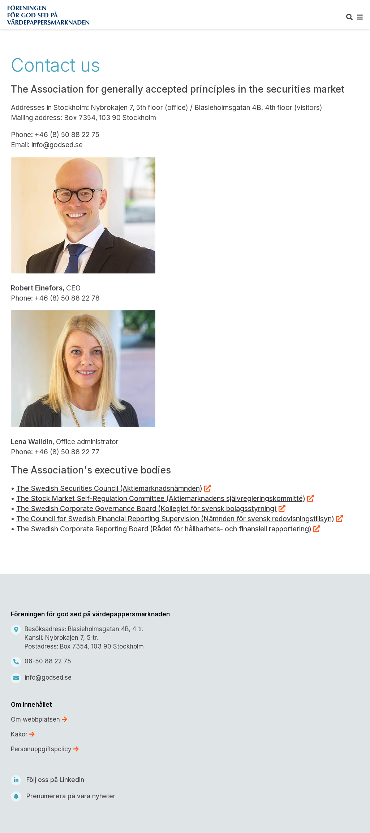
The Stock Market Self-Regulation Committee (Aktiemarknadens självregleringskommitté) (160, 498)
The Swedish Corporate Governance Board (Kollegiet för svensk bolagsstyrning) (146, 509)
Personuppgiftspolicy (45, 749)
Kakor (23, 734)
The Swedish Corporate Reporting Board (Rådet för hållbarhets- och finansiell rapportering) (163, 529)
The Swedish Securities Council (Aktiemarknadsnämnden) (109, 488)
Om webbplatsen (39, 719)
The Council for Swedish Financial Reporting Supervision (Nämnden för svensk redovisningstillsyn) (175, 519)
